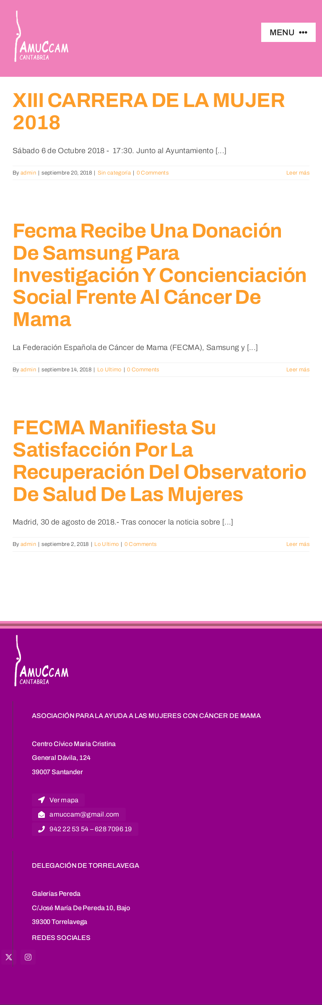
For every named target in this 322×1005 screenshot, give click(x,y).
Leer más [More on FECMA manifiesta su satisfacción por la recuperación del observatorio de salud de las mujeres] (297, 544)
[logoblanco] (42, 12)
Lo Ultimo (109, 370)
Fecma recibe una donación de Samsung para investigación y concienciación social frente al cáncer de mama (160, 275)
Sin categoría (114, 173)
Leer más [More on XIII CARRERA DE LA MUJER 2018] (297, 173)
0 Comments (153, 173)
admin (28, 173)
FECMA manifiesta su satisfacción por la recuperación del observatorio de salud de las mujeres (159, 461)
